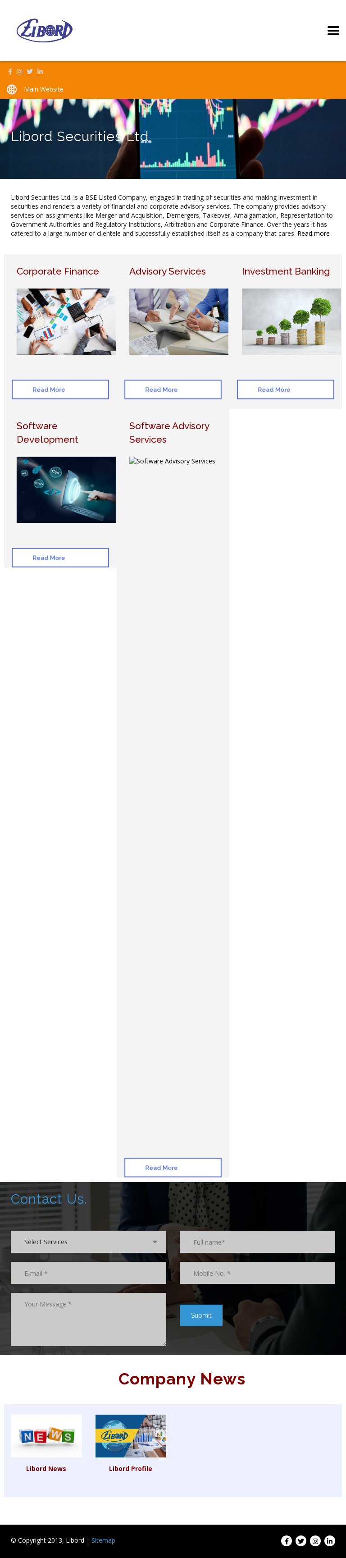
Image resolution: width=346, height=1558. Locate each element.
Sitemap (103, 1540)
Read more (313, 233)
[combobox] (88, 1242)
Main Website (44, 89)
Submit (201, 1315)
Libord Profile (130, 1468)
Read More (43, 389)
